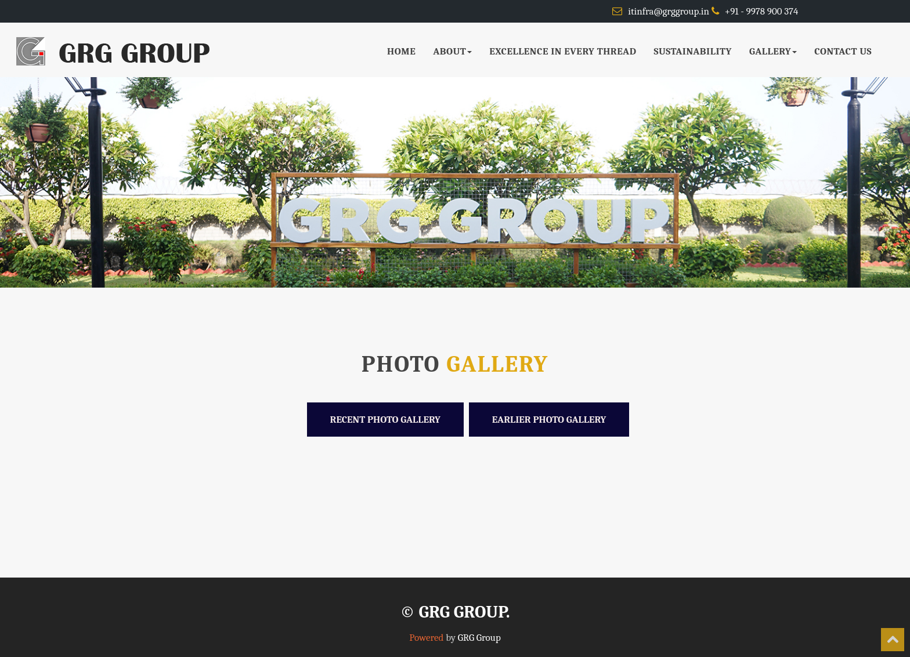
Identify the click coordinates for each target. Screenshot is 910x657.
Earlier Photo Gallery (549, 419)
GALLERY (773, 51)
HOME (401, 51)
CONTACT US (843, 51)
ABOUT (452, 51)
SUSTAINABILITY (693, 51)
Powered (426, 637)
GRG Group (479, 637)
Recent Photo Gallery (385, 419)
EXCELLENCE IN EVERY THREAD (562, 51)
